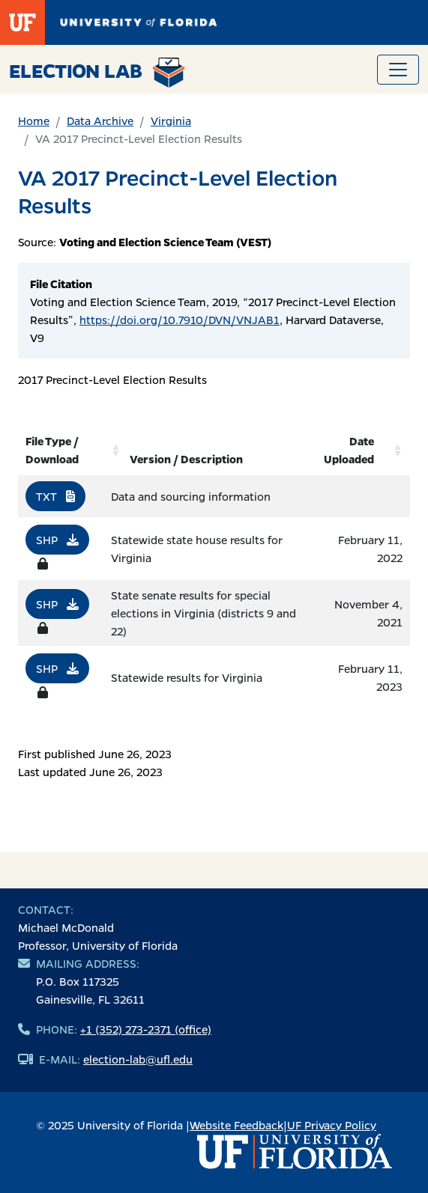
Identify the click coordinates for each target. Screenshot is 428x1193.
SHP (57, 539)
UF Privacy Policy (331, 1124)
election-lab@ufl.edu (138, 1059)
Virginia (171, 120)
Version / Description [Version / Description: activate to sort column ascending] (186, 458)
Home (33, 120)
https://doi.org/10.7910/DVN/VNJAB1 (179, 319)
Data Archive (100, 120)
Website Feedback (236, 1124)
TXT (55, 496)
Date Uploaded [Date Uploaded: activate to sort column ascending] (349, 449)
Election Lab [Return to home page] (97, 73)
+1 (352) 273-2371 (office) (145, 1029)
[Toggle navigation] (398, 70)
